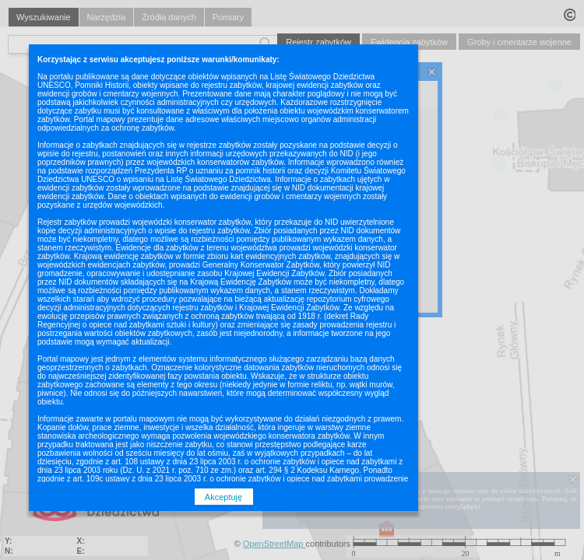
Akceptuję (223, 497)
